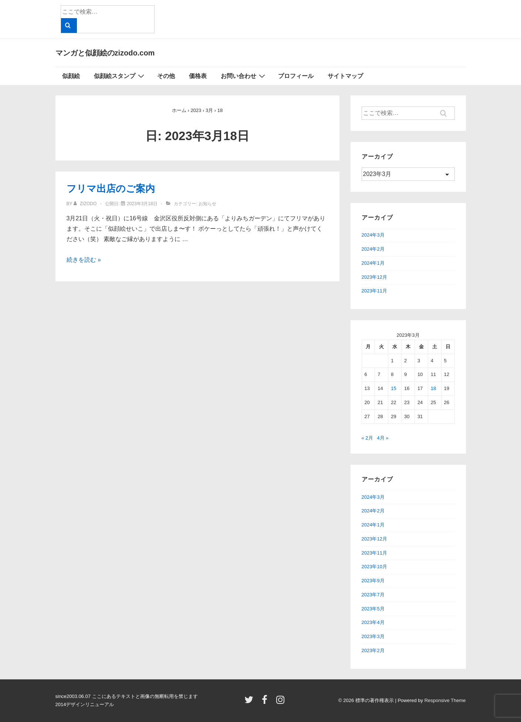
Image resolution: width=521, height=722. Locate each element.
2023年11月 (374, 291)
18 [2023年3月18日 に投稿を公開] (433, 388)
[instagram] (281, 702)
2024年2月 (373, 249)
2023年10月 (374, 566)
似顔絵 (71, 76)
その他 (166, 76)
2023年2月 (373, 650)
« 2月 (367, 438)
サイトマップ (345, 76)
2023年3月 (373, 636)
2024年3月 (373, 235)
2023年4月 (373, 622)
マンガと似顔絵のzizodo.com (105, 53)
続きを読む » (84, 260)
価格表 (198, 76)
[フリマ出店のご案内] (142, 203)
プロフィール (296, 76)
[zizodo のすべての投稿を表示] (86, 203)
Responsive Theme (445, 700)
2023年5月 (373, 608)
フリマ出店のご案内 (111, 188)
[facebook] (266, 702)
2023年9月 (373, 580)
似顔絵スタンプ (120, 76)
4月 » (382, 438)
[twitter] (250, 702)
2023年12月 (374, 277)
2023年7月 (373, 594)
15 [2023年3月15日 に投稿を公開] (393, 388)
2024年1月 (373, 263)
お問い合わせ (244, 76)
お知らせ (207, 203)
